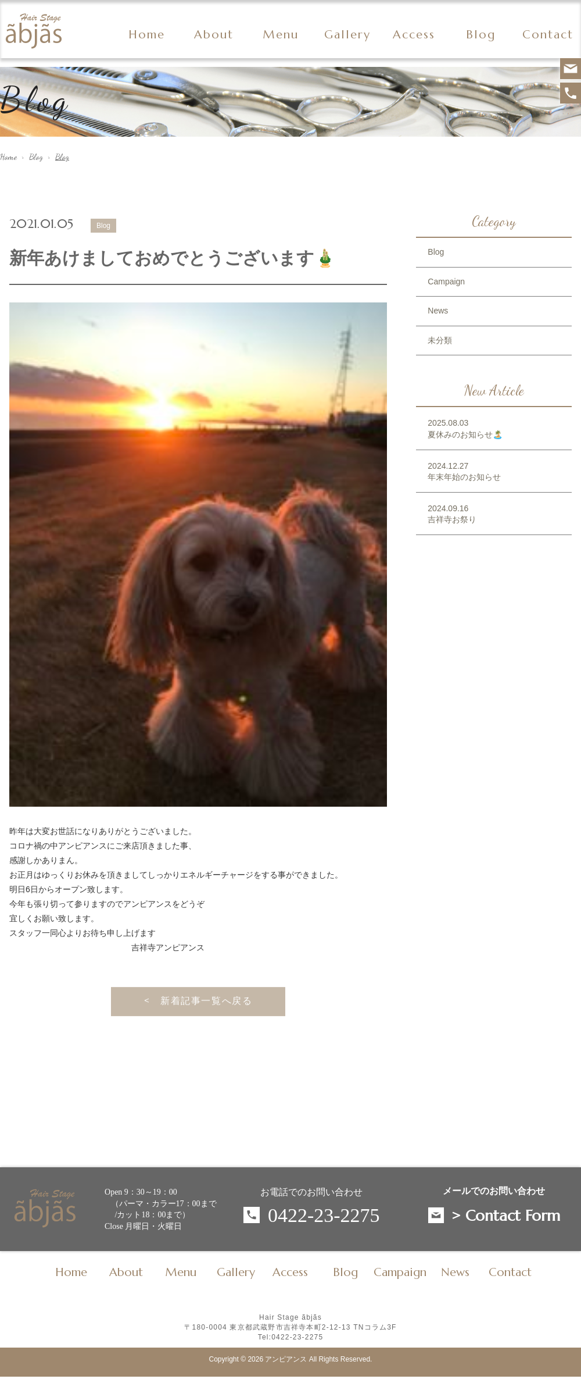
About (214, 35)
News (438, 310)
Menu (281, 35)
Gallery (347, 35)
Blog (36, 157)
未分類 (440, 340)
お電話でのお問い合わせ (311, 1192)
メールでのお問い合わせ (494, 1191)
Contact (547, 35)
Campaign (446, 281)
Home (146, 35)
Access (414, 35)
